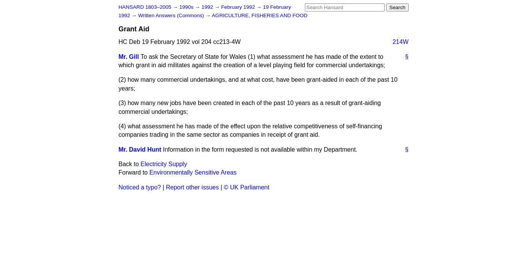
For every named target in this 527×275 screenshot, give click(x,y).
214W (401, 42)
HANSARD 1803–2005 (145, 7)
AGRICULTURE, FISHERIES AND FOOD (260, 15)
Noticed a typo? (140, 187)
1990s (187, 7)
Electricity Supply (163, 164)
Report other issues (192, 187)
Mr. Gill (129, 56)
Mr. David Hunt (140, 149)
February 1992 (238, 7)
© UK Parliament (246, 187)
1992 (207, 7)
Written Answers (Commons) (172, 15)
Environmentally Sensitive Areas (193, 172)
